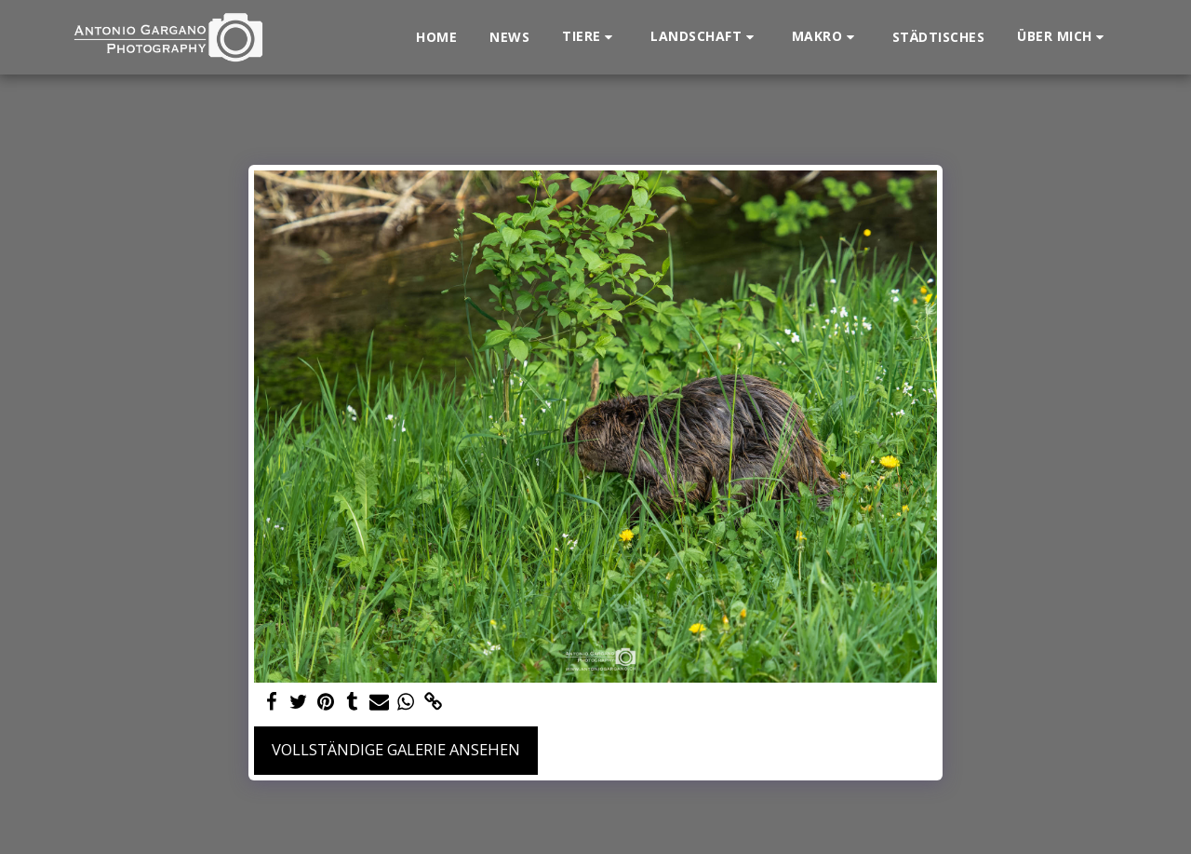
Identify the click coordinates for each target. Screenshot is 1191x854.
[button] (590, 36)
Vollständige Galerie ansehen (396, 749)
